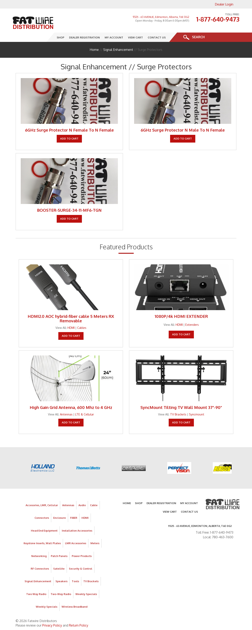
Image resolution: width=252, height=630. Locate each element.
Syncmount (196, 414)
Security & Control (80, 568)
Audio (82, 505)
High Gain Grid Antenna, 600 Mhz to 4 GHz (71, 407)
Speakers (61, 581)
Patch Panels (59, 556)
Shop (60, 37)
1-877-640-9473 (217, 19)
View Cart (135, 37)
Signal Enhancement (118, 50)
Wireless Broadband (74, 606)
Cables (81, 327)
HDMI (71, 327)
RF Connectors (40, 568)
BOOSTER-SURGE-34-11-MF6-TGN (69, 210)
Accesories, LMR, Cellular (42, 505)
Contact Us (157, 37)
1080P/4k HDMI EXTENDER (181, 316)
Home (94, 50)
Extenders (192, 324)
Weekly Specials (86, 594)
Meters (94, 543)
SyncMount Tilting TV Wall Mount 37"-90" (181, 407)
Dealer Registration (84, 37)
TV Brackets (178, 414)
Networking (39, 556)
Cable (94, 505)
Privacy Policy (52, 625)
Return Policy (78, 625)
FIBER (73, 517)
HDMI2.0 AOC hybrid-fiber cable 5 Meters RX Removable (71, 318)
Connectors (42, 517)
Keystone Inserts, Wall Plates (42, 543)
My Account (114, 37)
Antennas (66, 414)
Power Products (82, 556)
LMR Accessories (75, 543)
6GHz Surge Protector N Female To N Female (69, 130)
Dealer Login (224, 4)
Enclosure (59, 517)
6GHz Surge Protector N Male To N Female (183, 130)
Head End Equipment (44, 530)
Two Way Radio (36, 594)
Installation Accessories (77, 530)
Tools (75, 581)
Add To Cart (69, 138)
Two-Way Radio (61, 594)
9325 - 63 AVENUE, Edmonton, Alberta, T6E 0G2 (161, 17)
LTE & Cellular (84, 414)
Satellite (59, 568)
